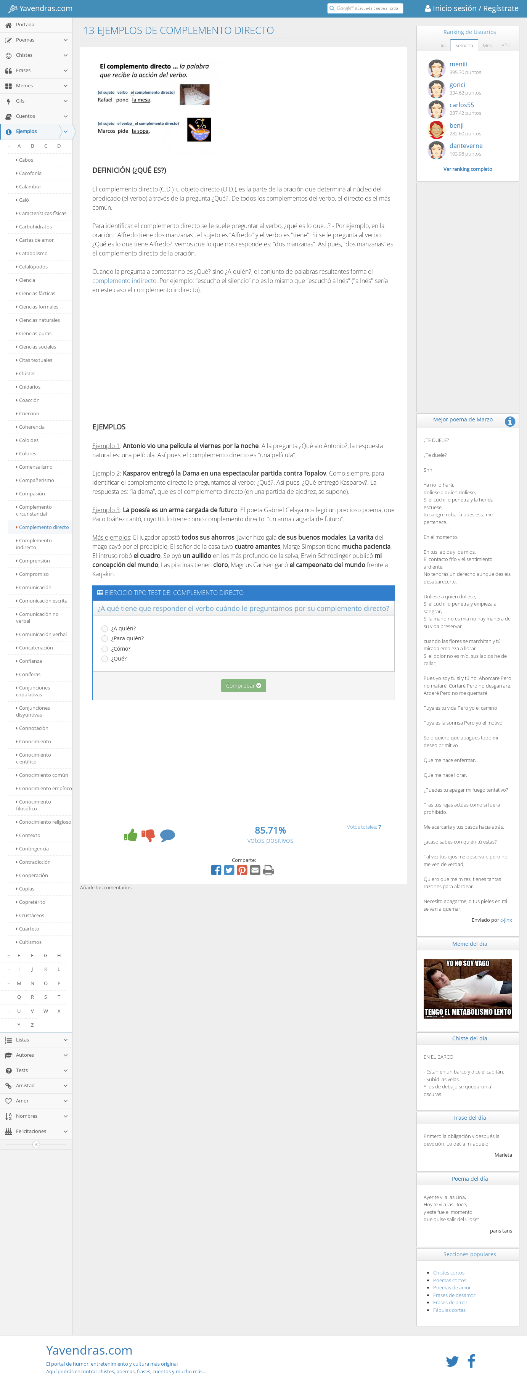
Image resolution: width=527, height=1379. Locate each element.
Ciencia (25, 279)
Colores (26, 453)
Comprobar (243, 685)
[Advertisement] (294, 108)
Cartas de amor (35, 239)
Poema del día (470, 1178)
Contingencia (32, 848)
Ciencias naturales (38, 320)
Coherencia (30, 426)
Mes (487, 45)
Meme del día (469, 943)
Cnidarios (28, 386)
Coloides (27, 440)
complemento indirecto (124, 280)
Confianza (29, 660)
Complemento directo (42, 527)
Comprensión (33, 560)
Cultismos (29, 942)
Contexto (28, 835)
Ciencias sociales (36, 346)
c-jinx (506, 919)
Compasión (30, 493)
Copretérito (30, 901)
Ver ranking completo (467, 169)
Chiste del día (469, 1038)
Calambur (28, 186)
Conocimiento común (42, 774)
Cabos (24, 159)
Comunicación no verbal (37, 617)
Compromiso (32, 574)
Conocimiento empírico (44, 788)
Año (506, 45)
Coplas (25, 888)
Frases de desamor (454, 1295)
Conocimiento (33, 741)
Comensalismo (34, 466)
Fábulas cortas (449, 1310)
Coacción (28, 400)
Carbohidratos (34, 226)
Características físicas (41, 213)
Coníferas (28, 674)
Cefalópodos (32, 266)
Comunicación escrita (41, 600)
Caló (22, 199)
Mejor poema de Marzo (463, 419)
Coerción (27, 413)
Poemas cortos (449, 1280)
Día (442, 45)
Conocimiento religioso (43, 821)
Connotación (32, 728)
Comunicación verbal (41, 634)
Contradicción (33, 861)
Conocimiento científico (33, 758)
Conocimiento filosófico (33, 805)
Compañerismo (35, 480)
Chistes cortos (448, 1272)
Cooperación (32, 875)
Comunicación (33, 587)
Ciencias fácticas (35, 293)
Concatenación (34, 647)
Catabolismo (32, 253)
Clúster (25, 373)
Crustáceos (30, 915)
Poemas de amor (452, 1287)
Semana (464, 45)
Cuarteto (27, 928)
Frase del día (469, 1117)
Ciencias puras (33, 333)
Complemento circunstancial (34, 510)
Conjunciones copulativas (33, 691)
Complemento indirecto (34, 544)
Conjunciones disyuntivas (33, 711)
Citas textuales (34, 360)
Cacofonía (29, 173)
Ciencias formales (37, 306)
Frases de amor (450, 1302)
